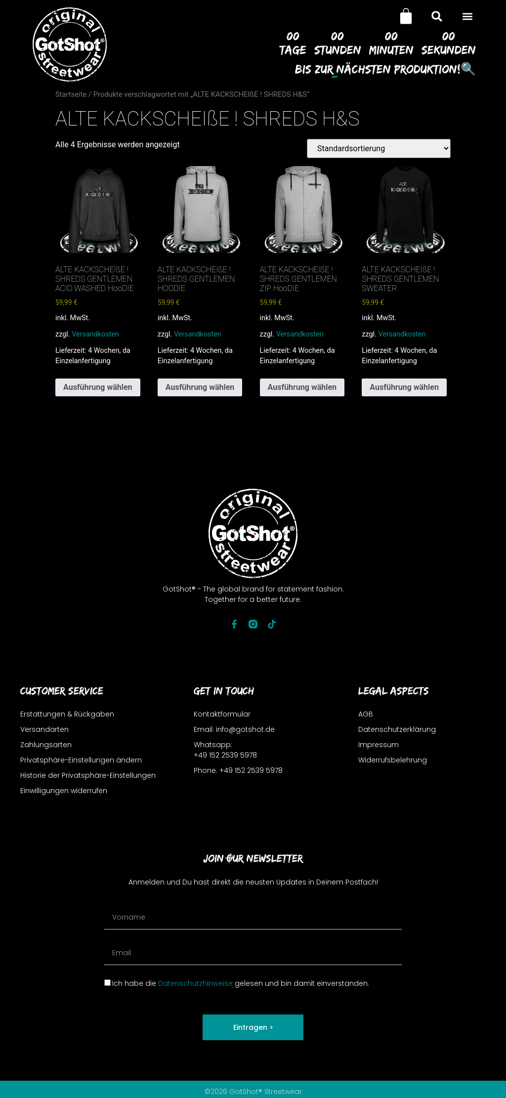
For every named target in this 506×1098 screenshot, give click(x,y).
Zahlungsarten (46, 745)
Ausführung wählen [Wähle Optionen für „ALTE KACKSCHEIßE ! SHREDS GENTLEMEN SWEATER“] (404, 387)
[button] (468, 16)
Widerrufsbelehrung (392, 760)
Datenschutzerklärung (397, 729)
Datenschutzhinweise (195, 983)
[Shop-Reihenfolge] (379, 148)
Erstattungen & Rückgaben (67, 714)
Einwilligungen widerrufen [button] (63, 791)
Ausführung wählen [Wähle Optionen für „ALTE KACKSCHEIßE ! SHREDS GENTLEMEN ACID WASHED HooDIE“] (97, 387)
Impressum (378, 745)
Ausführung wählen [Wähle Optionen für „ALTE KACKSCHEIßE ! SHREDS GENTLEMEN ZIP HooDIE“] (302, 387)
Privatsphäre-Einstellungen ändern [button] (81, 760)
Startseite (70, 94)
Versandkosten (95, 334)
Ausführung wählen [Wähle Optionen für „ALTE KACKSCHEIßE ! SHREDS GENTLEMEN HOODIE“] (200, 387)
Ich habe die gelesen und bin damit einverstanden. (240, 983)
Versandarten (44, 729)
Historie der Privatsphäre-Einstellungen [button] (88, 775)
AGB (365, 714)
